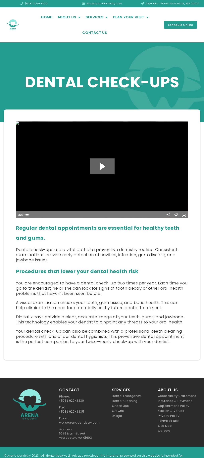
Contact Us (94, 32)
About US (168, 390)
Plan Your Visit (131, 17)
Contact (69, 390)
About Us (69, 17)
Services (97, 17)
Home (46, 17)
